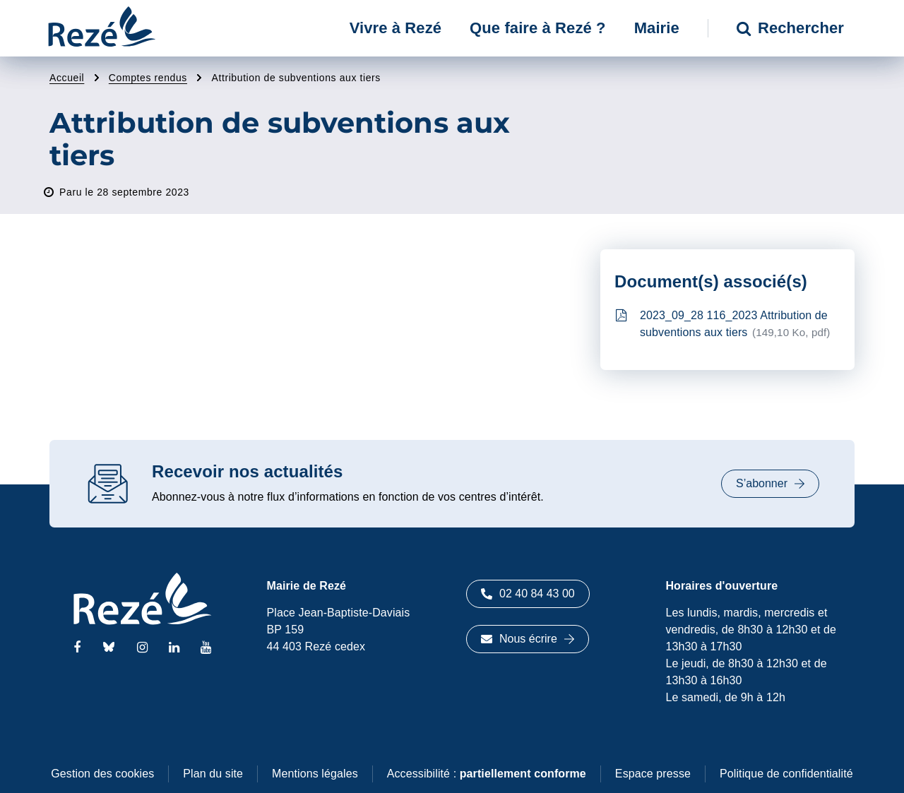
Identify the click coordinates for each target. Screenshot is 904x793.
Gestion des (102, 774)
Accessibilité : (486, 774)
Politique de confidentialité (786, 774)
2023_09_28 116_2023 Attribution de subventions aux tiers (723, 323)
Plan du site (213, 774)
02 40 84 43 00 (528, 594)
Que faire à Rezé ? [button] (538, 28)
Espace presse (653, 774)
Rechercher (790, 28)
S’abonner (770, 483)
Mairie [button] (656, 28)
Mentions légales (315, 774)
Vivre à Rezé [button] (395, 28)
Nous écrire (527, 639)
